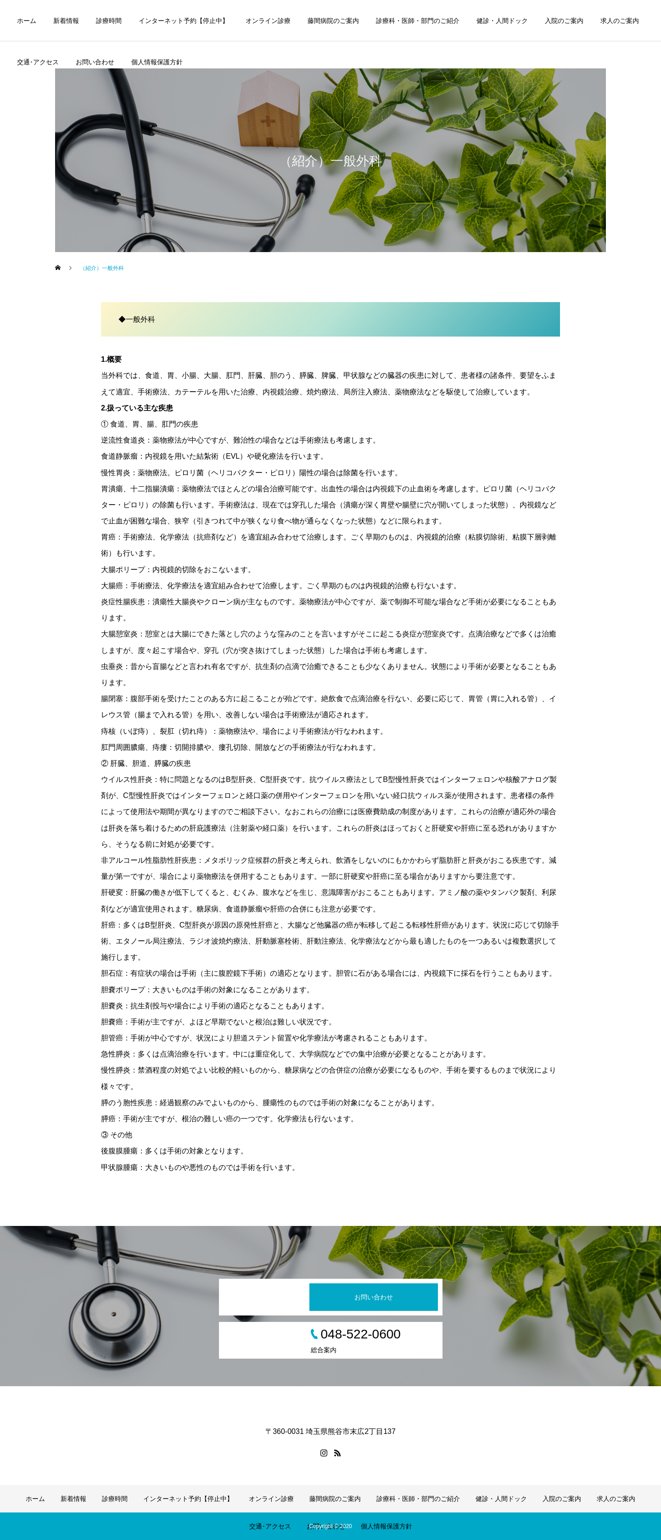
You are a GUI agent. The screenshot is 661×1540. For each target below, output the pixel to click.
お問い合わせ (95, 62)
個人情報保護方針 (157, 62)
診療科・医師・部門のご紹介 (417, 20)
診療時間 (109, 20)
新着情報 (66, 20)
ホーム (26, 20)
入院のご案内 (564, 20)
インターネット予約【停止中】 (184, 20)
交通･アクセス (38, 62)
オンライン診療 (268, 20)
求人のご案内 (619, 20)
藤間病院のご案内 (333, 20)
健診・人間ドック (502, 20)
